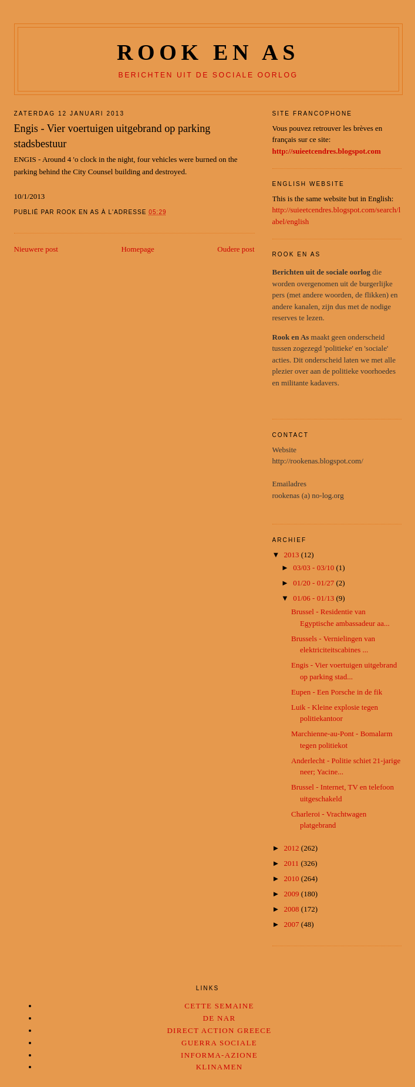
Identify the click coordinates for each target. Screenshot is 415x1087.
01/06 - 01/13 (314, 598)
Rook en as (208, 52)
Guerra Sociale (219, 1042)
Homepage (137, 249)
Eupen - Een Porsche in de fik (336, 692)
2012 (292, 848)
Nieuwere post (36, 249)
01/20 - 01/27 (314, 582)
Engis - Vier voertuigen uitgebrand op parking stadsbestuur (112, 136)
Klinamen (219, 1066)
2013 (292, 554)
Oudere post (235, 249)
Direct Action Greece (219, 1030)
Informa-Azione (219, 1055)
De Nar (219, 1018)
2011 (292, 863)
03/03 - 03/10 (314, 567)
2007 (292, 924)
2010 (292, 878)
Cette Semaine (219, 1005)
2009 (292, 893)
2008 (292, 909)
